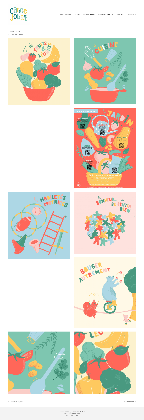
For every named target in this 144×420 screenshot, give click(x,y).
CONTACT (132, 14)
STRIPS (77, 14)
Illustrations (19, 34)
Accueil (11, 34)
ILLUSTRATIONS (89, 14)
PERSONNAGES (65, 14)
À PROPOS (120, 14)
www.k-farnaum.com (72, 413)
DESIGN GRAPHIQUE (105, 14)
